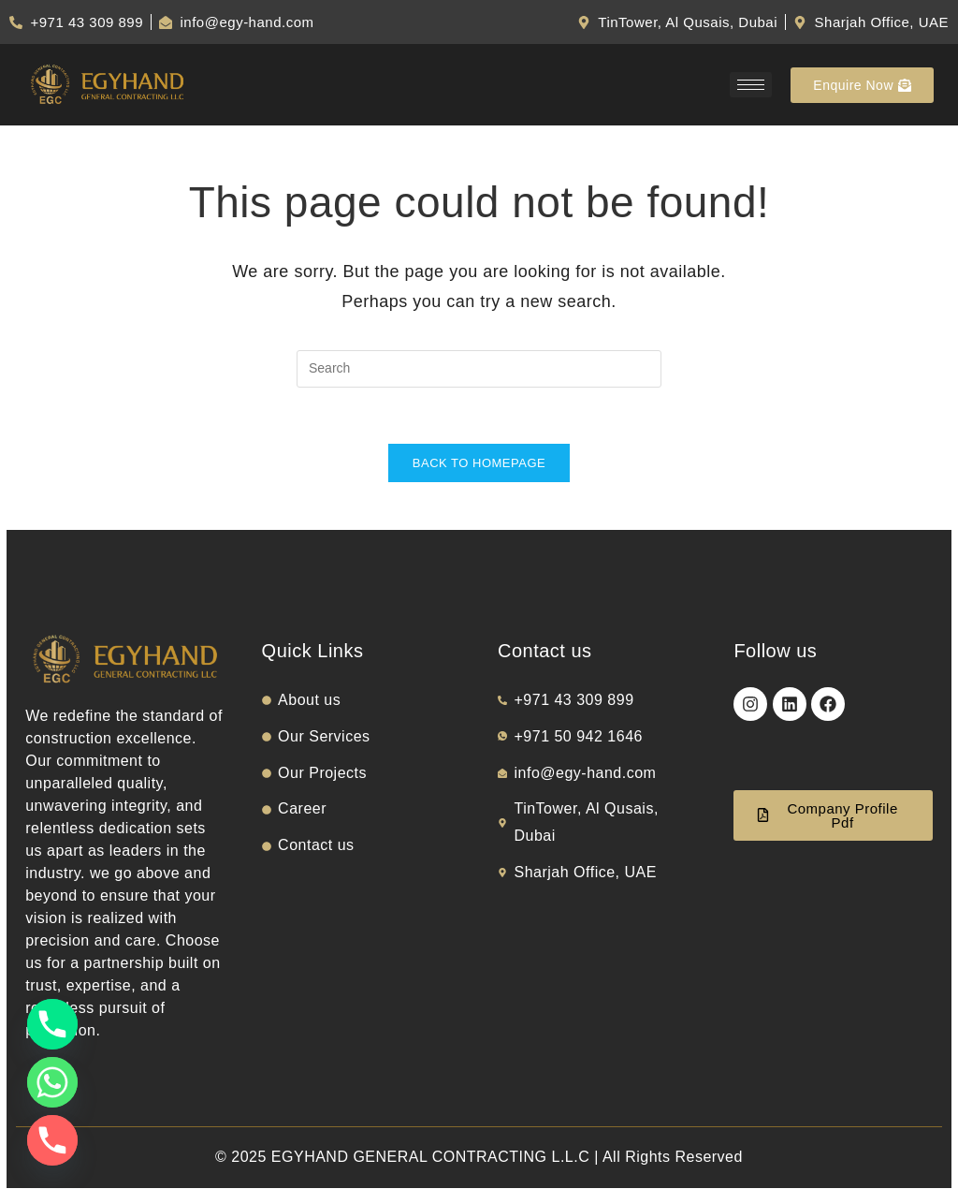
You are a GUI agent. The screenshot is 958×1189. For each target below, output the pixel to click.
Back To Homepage (479, 464)
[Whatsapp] (52, 1082)
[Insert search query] (479, 369)
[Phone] (52, 1024)
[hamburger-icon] (751, 84)
